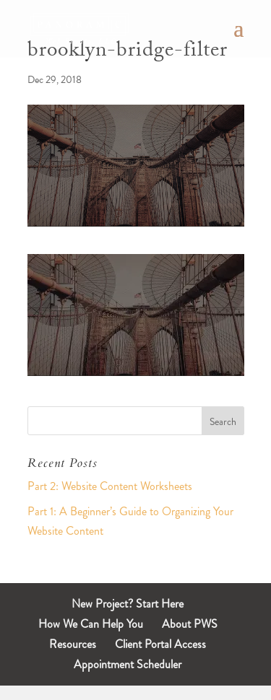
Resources (72, 644)
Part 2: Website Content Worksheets (109, 486)
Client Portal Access (160, 644)
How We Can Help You (90, 624)
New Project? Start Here (128, 603)
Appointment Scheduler (127, 664)
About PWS (190, 624)
